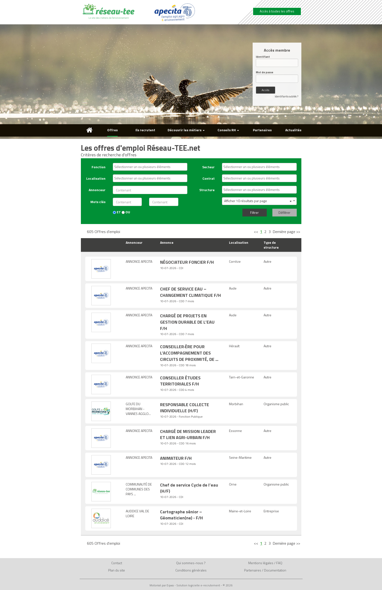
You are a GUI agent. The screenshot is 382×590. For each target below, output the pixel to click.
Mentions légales (260, 562)
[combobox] (150, 167)
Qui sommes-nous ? (191, 562)
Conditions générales (191, 570)
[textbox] (151, 166)
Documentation (275, 570)
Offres (112, 129)
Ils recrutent (145, 129)
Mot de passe (264, 72)
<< (256, 231)
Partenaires (262, 129)
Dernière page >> (286, 231)
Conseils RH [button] (228, 129)
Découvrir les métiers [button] (186, 129)
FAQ (279, 562)
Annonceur (97, 189)
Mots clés (97, 201)
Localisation (95, 178)
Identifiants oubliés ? (286, 96)
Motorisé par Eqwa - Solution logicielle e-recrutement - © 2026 (191, 585)
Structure (207, 189)
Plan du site (116, 570)
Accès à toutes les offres (277, 11)
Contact (116, 562)
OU (126, 212)
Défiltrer (284, 212)
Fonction (98, 166)
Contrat (208, 178)
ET (117, 212)
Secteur (208, 166)
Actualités (293, 129)
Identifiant (263, 57)
